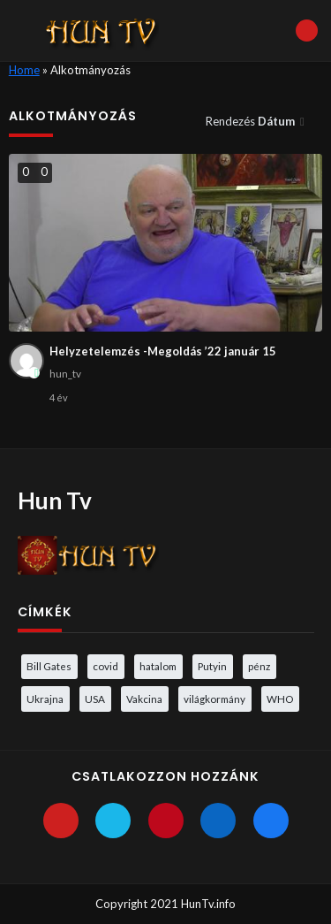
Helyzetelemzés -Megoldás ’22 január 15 (162, 351)
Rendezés (251, 121)
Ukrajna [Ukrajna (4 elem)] (45, 698)
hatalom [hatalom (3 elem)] (158, 666)
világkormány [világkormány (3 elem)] (214, 698)
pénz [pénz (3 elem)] (259, 666)
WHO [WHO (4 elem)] (280, 698)
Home (24, 70)
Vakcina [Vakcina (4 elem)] (144, 698)
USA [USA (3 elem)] (95, 698)
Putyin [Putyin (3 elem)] (212, 666)
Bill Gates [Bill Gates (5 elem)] (48, 666)
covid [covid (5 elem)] (105, 666)
